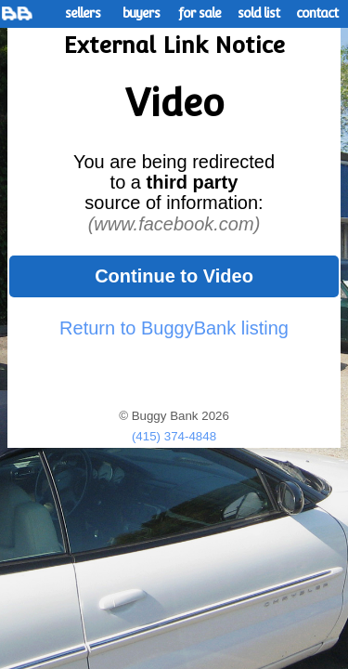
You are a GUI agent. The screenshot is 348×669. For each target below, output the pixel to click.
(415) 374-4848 (174, 436)
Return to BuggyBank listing (174, 328)
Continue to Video (174, 276)
